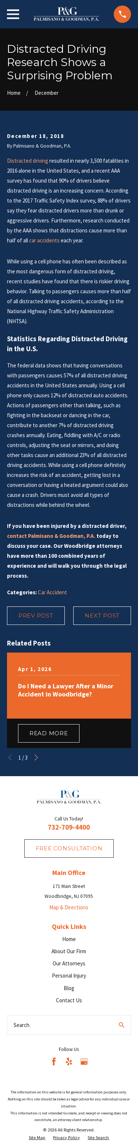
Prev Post (35, 615)
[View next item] (36, 757)
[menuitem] (37, 1137)
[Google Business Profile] (84, 1061)
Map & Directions (68, 907)
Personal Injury (69, 975)
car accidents (44, 240)
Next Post (102, 615)
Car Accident (52, 592)
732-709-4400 (69, 827)
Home (69, 939)
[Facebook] (54, 1061)
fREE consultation (69, 848)
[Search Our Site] (121, 1025)
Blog (69, 988)
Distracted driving (27, 160)
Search (21, 1024)
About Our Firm (69, 951)
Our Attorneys (69, 963)
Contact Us (69, 1000)
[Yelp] (69, 1061)
